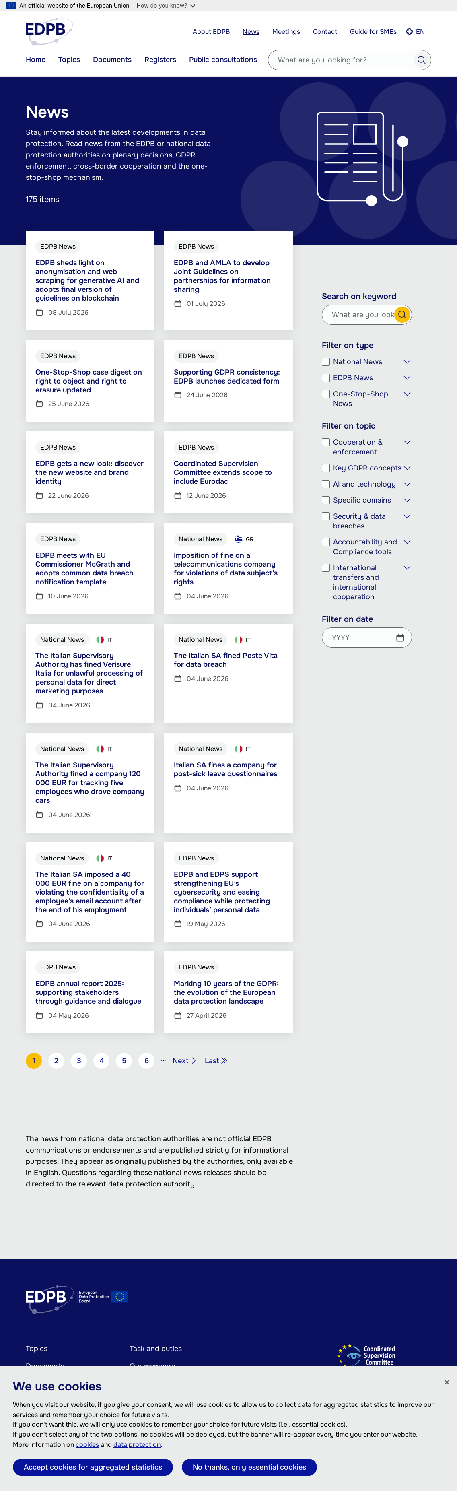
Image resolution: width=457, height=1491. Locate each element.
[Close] (447, 1382)
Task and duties (156, 1348)
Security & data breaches (359, 521)
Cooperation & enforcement (358, 447)
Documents (112, 59)
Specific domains (362, 500)
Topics (69, 59)
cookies (87, 1444)
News (251, 31)
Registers (160, 59)
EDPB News (353, 377)
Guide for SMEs (373, 31)
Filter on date (347, 619)
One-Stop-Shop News (360, 399)
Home (35, 59)
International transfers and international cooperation (356, 582)
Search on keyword (359, 296)
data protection (137, 1444)
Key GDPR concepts (367, 468)
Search (422, 60)
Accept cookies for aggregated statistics (93, 1467)
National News (357, 361)
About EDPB (211, 31)
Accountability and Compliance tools (365, 547)
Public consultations (223, 59)
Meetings (286, 31)
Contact (325, 31)
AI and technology (364, 484)
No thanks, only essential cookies (249, 1467)
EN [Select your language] (420, 31)
